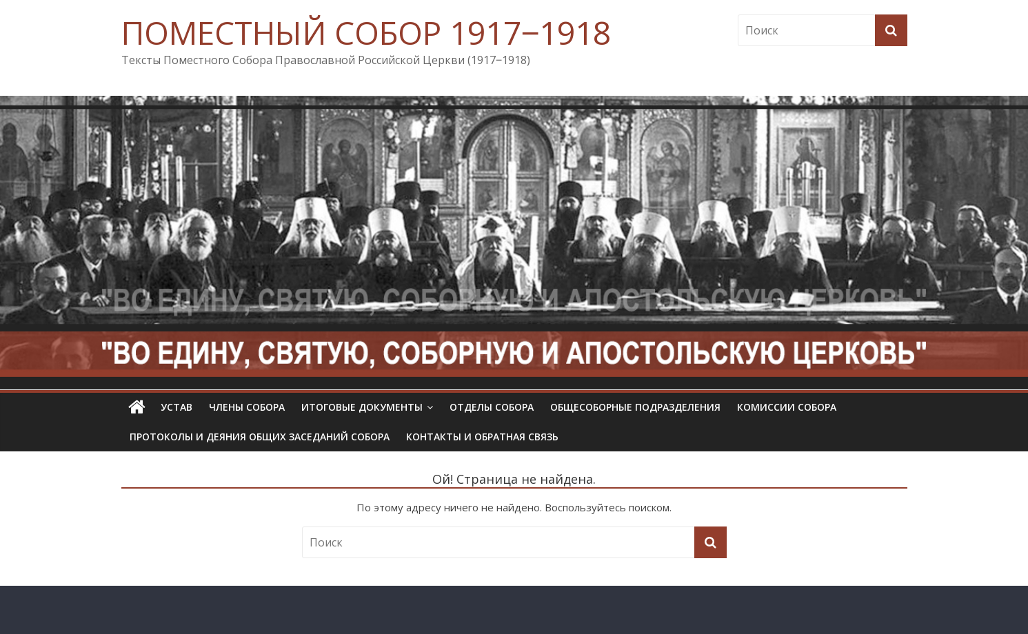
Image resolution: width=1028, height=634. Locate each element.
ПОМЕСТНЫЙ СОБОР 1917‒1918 (366, 32)
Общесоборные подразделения (635, 406)
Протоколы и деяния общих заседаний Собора (260, 436)
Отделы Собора (492, 406)
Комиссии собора (786, 406)
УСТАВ (176, 406)
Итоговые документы (362, 406)
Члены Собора (247, 406)
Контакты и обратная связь (482, 436)
